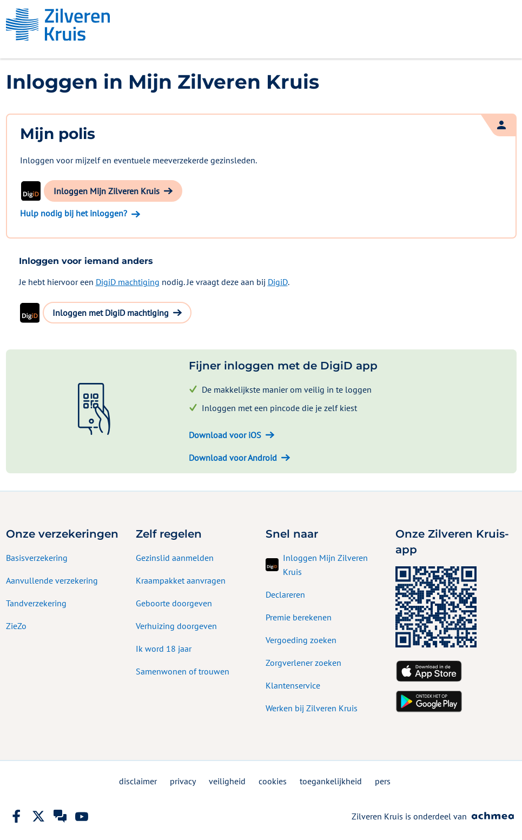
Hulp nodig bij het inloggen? (73, 213)
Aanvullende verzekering (52, 580)
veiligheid (227, 781)
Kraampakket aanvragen (181, 580)
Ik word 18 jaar (163, 648)
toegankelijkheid (331, 781)
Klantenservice (293, 685)
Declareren (285, 594)
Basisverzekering (37, 557)
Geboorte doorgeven (174, 603)
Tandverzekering (36, 603)
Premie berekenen (299, 617)
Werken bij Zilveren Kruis (312, 708)
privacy (183, 781)
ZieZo (16, 625)
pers (383, 781)
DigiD (278, 281)
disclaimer (138, 781)
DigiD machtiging (128, 281)
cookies (273, 781)
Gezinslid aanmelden (175, 557)
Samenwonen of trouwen (182, 671)
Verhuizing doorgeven (176, 625)
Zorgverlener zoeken (303, 662)
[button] (113, 191)
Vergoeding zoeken (301, 639)
